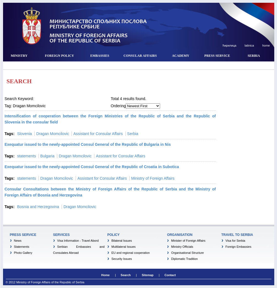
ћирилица (229, 45)
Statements (21, 246)
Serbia (132, 133)
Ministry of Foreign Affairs (153, 178)
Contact (170, 275)
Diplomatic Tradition (184, 258)
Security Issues (121, 258)
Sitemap (147, 275)
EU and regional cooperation (130, 252)
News (18, 240)
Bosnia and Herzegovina (38, 206)
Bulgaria (47, 156)
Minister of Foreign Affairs (188, 240)
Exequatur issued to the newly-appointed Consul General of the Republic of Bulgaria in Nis (88, 144)
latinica (249, 45)
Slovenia (24, 133)
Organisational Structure (187, 252)
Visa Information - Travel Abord (78, 240)
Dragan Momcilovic (52, 133)
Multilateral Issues (123, 246)
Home (105, 275)
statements (26, 156)
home (265, 45)
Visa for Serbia (235, 240)
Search (126, 275)
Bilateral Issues (121, 240)
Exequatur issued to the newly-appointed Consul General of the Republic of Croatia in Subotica (92, 167)
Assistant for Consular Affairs (98, 133)
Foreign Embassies (238, 246)
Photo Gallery (23, 252)
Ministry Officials (182, 246)
